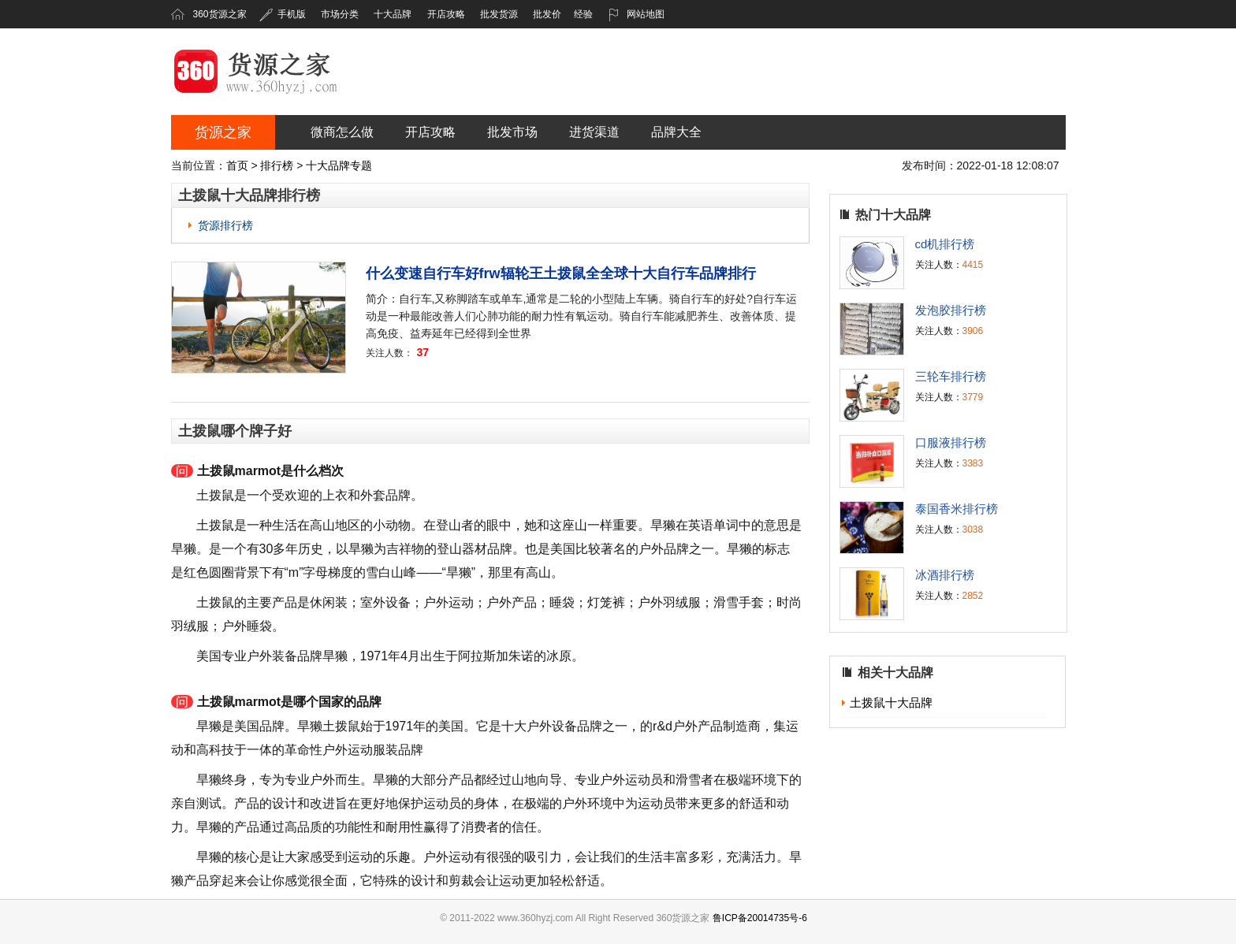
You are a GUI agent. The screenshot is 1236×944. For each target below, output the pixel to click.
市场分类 (340, 14)
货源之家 (223, 132)
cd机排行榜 (945, 244)
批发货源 (499, 14)
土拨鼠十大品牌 (891, 702)
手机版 (282, 14)
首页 (237, 165)
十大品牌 (392, 14)
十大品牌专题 (339, 165)
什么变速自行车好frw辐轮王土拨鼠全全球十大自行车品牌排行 (561, 273)
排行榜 (276, 165)
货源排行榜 (225, 225)
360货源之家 (220, 14)
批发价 (547, 14)
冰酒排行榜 (944, 575)
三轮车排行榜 (950, 376)
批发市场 (512, 132)
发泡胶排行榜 (950, 310)
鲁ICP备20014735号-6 (760, 918)
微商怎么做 (342, 132)
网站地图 (637, 14)
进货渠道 (594, 132)
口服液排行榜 (950, 442)
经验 (583, 14)
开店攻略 (446, 14)
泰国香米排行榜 (956, 508)
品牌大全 (676, 132)
